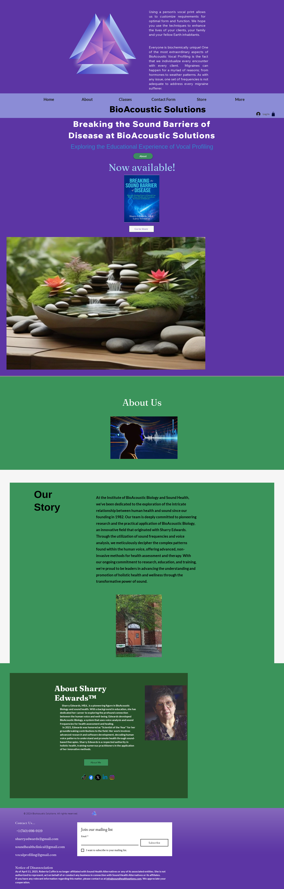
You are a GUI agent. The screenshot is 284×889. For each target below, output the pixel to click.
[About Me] (96, 762)
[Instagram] (112, 777)
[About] (143, 156)
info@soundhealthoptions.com (123, 878)
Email (84, 836)
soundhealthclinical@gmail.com (40, 847)
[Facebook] (91, 777)
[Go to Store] (141, 229)
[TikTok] (84, 777)
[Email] (109, 842)
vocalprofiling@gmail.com (35, 855)
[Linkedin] (105, 777)
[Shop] (273, 114)
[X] (98, 777)
